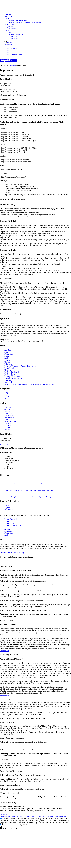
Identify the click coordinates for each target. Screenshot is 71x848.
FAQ (6, 358)
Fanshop (7, 356)
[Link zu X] (8, 50)
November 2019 (10, 417)
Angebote (7, 350)
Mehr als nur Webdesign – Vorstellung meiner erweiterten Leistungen (29, 490)
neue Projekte (9, 397)
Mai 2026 (7, 407)
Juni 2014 (7, 428)
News (6, 399)
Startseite (7, 380)
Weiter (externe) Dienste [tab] (8, 722)
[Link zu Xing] (9, 52)
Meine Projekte (9, 368)
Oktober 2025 (9, 409)
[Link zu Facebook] (10, 48)
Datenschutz (8, 354)
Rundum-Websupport (12, 376)
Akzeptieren (4, 552)
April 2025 (8, 413)
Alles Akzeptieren (6, 816)
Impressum (8, 60)
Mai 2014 (7, 430)
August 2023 (9, 415)
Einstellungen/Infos (22, 552)
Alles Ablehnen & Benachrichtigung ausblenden (50, 816)
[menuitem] (37, 14)
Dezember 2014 (10, 421)
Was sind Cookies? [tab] (6, 620)
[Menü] (8, 45)
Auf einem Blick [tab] (6, 566)
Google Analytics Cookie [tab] (9, 699)
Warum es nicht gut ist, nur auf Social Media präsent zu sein (25, 484)
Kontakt (7, 362)
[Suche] (8, 43)
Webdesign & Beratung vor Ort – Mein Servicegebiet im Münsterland (29, 384)
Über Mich (8, 382)
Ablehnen (12, 552)
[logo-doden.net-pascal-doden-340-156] (16, 11)
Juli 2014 (7, 426)
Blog (6, 352)
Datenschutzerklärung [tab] (8, 803)
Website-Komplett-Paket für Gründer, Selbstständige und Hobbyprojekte (30, 497)
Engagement (8, 395)
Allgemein (8, 393)
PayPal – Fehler (10, 374)
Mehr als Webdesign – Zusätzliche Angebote (20, 366)
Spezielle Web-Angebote (13, 378)
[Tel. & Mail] (4, 444)
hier (29, 314)
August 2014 (9, 424)
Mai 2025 (7, 411)
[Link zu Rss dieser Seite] (13, 54)
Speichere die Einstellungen (23, 816)
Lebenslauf (8, 364)
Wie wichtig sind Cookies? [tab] (9, 654)
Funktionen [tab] (4, 759)
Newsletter (8, 370)
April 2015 (8, 419)
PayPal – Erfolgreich (11, 372)
